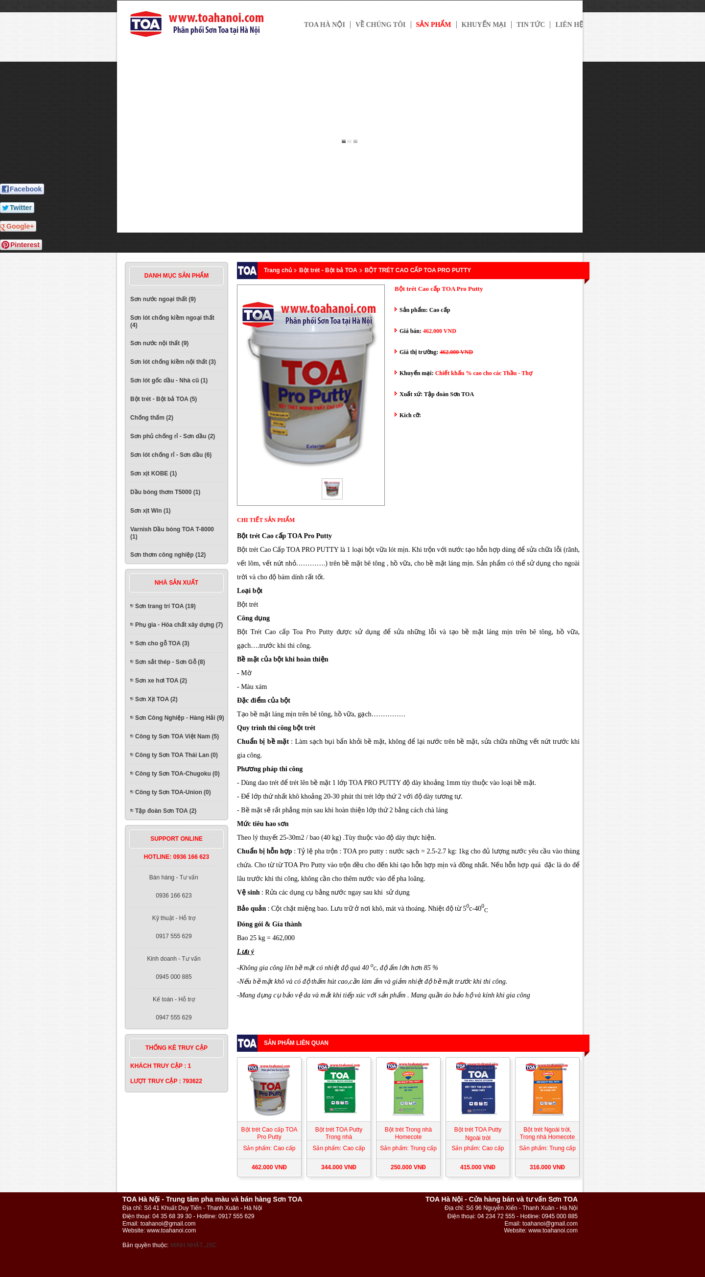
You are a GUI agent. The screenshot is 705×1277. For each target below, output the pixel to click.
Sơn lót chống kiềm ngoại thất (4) (172, 321)
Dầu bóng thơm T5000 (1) (165, 492)
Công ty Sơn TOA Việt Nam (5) (177, 736)
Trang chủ (278, 270)
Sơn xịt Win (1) (150, 510)
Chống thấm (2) (151, 417)
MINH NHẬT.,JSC (193, 1245)
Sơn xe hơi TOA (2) (161, 680)
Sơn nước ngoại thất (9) (163, 299)
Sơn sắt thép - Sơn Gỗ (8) (170, 662)
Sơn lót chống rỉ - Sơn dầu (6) (171, 454)
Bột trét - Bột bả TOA (328, 270)
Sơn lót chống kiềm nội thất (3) (173, 361)
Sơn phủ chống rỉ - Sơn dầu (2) (172, 436)
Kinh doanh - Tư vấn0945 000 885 (174, 967)
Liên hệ (569, 24)
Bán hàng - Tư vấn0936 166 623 (173, 886)
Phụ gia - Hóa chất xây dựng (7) (179, 624)
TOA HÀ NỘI (324, 24)
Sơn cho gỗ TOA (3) (162, 643)
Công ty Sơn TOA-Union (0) (173, 792)
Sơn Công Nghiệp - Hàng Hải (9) (179, 717)
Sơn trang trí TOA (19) (165, 606)
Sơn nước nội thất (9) (159, 343)
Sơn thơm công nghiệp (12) (168, 554)
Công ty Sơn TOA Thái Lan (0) (176, 755)
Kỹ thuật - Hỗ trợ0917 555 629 (173, 927)
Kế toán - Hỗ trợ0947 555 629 (174, 1008)
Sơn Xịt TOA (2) (156, 699)
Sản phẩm (433, 24)
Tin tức (531, 24)
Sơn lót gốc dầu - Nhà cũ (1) (169, 380)
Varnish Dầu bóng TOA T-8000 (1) (172, 533)
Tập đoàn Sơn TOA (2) (165, 810)
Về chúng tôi (380, 24)
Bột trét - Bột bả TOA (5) (163, 399)
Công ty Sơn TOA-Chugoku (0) (177, 773)
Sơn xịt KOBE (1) (153, 473)
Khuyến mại (484, 24)
